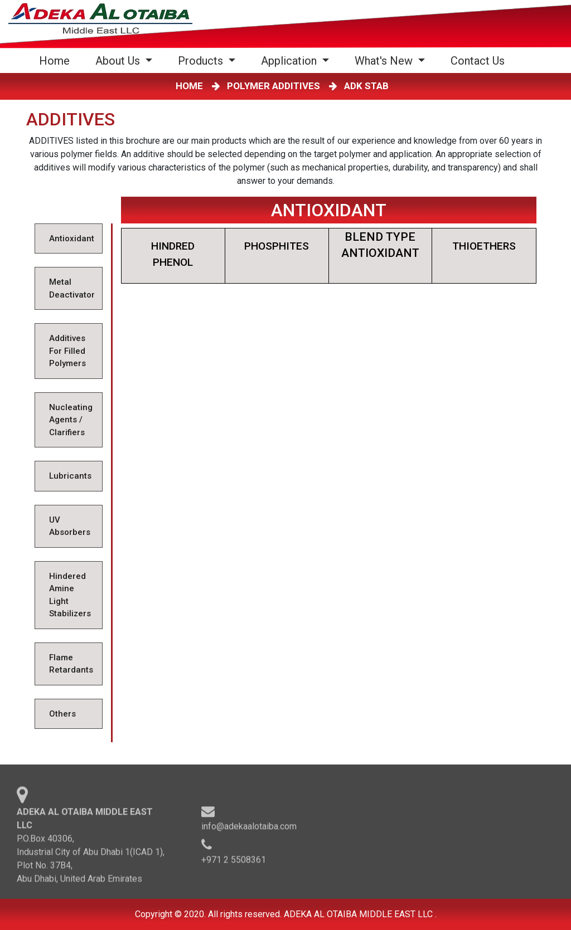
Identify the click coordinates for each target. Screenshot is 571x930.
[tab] (69, 238)
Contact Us (478, 60)
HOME (191, 85)
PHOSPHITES (276, 246)
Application (290, 60)
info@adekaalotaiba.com (249, 828)
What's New (385, 60)
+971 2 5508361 (233, 861)
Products (202, 60)
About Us (119, 60)
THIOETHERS (484, 246)
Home (56, 60)
